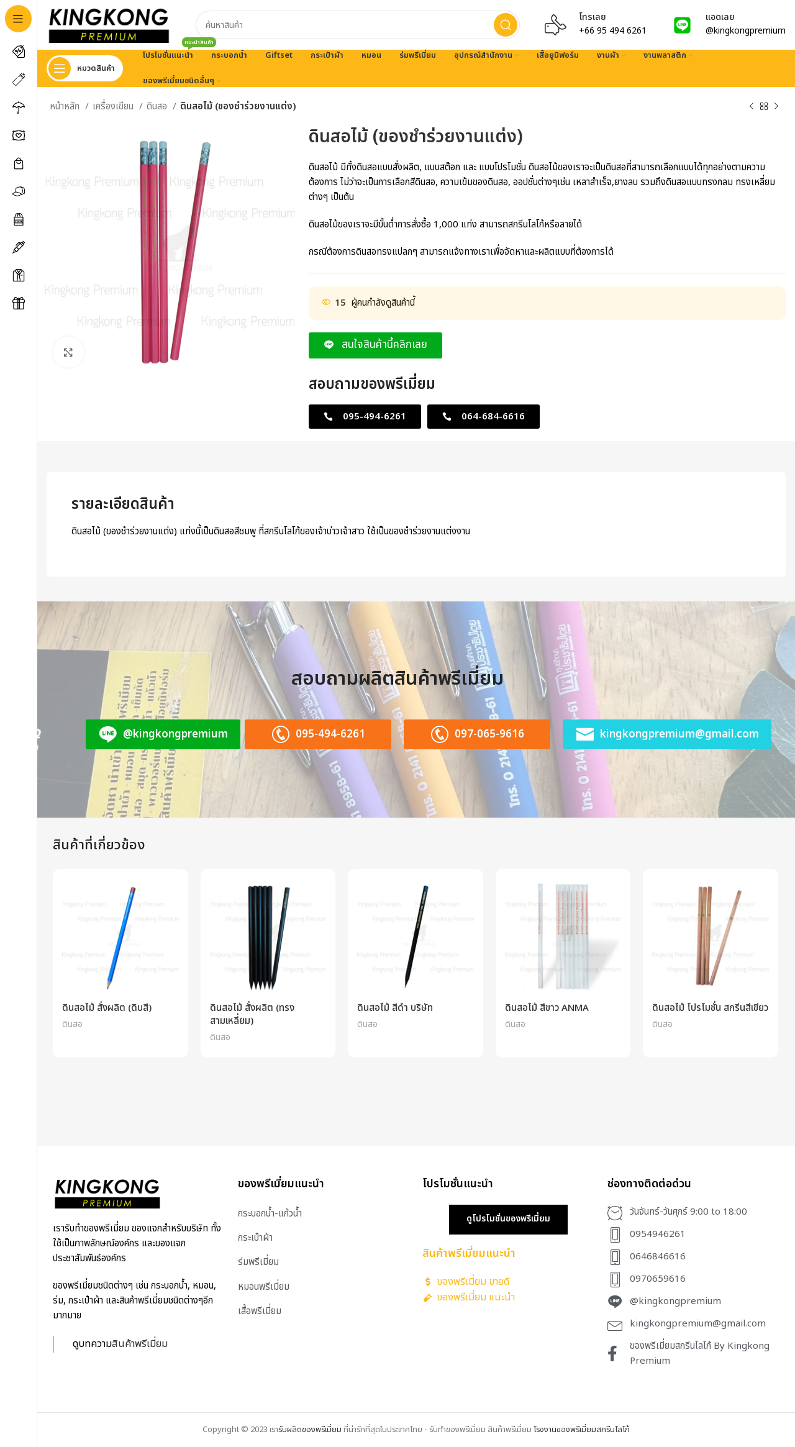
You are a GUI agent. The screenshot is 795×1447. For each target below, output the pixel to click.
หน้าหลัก (66, 106)
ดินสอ (158, 106)
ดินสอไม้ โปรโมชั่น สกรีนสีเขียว (710, 1008)
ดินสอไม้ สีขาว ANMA (547, 1008)
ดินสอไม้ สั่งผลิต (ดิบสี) (107, 1008)
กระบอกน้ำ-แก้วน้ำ (270, 1214)
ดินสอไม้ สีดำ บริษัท (395, 1008)
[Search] (358, 25)
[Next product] (776, 107)
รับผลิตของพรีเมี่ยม (310, 1429)
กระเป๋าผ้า (255, 1238)
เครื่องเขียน (114, 106)
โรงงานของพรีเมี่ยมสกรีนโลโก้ (582, 1429)
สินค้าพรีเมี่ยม (140, 1343)
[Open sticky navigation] (84, 68)
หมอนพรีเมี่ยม (263, 1287)
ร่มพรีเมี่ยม (258, 1262)
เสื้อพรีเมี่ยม (259, 1311)
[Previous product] (751, 107)
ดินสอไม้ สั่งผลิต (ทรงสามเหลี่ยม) (252, 1014)
